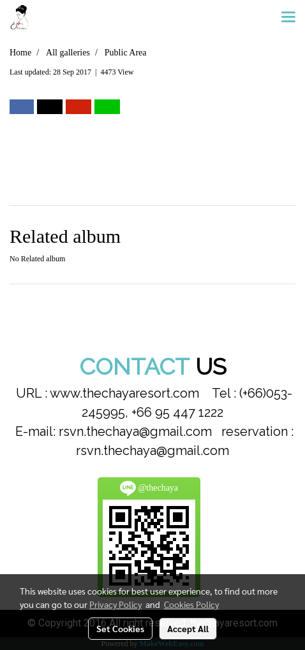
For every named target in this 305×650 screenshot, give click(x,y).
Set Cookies (120, 628)
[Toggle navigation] (288, 18)
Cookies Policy (191, 604)
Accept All (188, 628)
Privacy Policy (115, 604)
